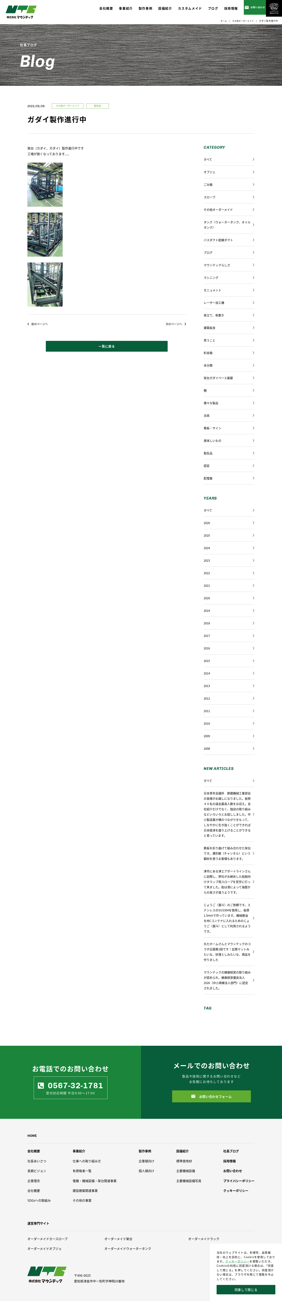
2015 (229, 661)
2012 (229, 698)
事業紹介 (79, 1151)
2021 (229, 585)
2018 (229, 623)
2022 (229, 573)
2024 (229, 548)
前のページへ (38, 323)
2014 (229, 673)
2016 (229, 648)
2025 (229, 535)
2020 (229, 598)
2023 (229, 560)
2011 (229, 711)
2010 (229, 723)
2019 (229, 610)
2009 (229, 736)
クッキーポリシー (237, 1261)
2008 (229, 748)
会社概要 (33, 1151)
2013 (229, 686)
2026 (229, 523)
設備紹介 (182, 1151)
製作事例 (145, 1151)
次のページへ (176, 323)
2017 (229, 636)
